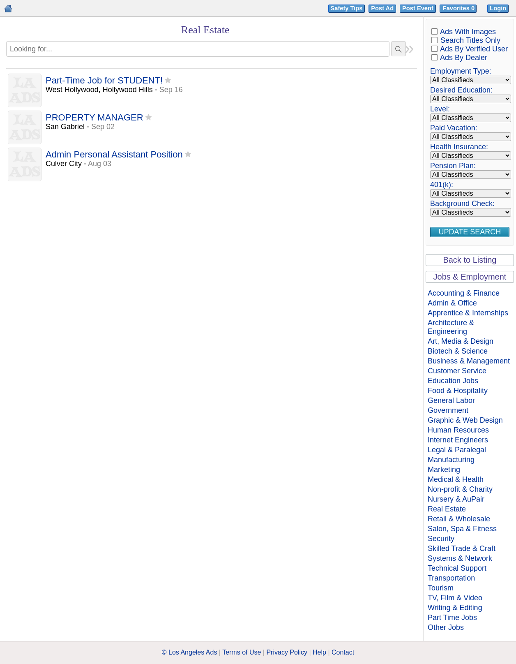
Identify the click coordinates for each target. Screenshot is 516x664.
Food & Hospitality (458, 390)
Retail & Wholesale (459, 519)
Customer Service (457, 371)
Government (448, 410)
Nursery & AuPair (456, 499)
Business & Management (469, 361)
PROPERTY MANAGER (94, 117)
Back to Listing (469, 259)
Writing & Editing (455, 608)
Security (441, 538)
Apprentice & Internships (468, 313)
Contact (343, 652)
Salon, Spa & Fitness (462, 529)
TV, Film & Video (455, 598)
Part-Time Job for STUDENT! (104, 80)
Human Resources (458, 430)
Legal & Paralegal (457, 450)
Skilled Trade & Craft (461, 548)
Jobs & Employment (470, 276)
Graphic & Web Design (465, 420)
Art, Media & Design (460, 341)
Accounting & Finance (464, 293)
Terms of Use (241, 652)
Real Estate (447, 509)
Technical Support (457, 568)
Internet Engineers (458, 440)
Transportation (451, 578)
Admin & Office (452, 303)
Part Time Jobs (452, 617)
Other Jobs (446, 627)
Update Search (470, 232)
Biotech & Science (458, 351)
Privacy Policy (286, 652)
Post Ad (382, 8)
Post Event (417, 8)
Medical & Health (456, 479)
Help (319, 652)
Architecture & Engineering (451, 327)
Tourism (441, 588)
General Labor (451, 400)
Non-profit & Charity (460, 489)
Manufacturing (451, 460)
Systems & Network (460, 558)
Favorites (459, 8)
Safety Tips (347, 8)
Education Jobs (453, 381)
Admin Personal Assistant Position (114, 154)
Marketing (444, 469)
